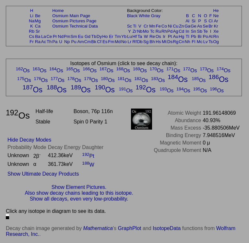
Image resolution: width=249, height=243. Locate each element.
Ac (43, 41)
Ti (134, 26)
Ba (37, 36)
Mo (146, 31)
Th (49, 41)
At (210, 36)
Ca (38, 26)
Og (216, 41)
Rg (175, 41)
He (216, 10)
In (187, 31)
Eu (80, 36)
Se (205, 26)
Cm (87, 41)
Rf (134, 41)
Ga (187, 26)
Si (194, 20)
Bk (93, 41)
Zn (181, 26)
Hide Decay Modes (29, 140)
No (124, 41)
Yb (123, 36)
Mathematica (98, 228)
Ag (175, 31)
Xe (216, 31)
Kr (216, 26)
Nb (140, 31)
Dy (99, 36)
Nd (61, 36)
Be (37, 15)
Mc (200, 41)
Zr (135, 31)
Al (187, 20)
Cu (175, 26)
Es (105, 41)
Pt (170, 36)
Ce (49, 36)
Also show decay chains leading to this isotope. (79, 193)
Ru (158, 31)
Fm (111, 41)
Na (31, 20)
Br (210, 26)
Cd (181, 31)
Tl (187, 36)
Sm (74, 36)
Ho (105, 36)
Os (158, 36)
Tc (152, 31)
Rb (31, 31)
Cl (210, 20)
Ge (193, 26)
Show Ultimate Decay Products (43, 174)
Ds (169, 41)
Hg (181, 36)
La (43, 36)
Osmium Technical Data (75, 26)
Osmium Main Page (71, 15)
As (199, 26)
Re (152, 36)
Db (140, 41)
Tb (93, 36)
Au (175, 36)
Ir (164, 36)
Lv (205, 41)
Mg (38, 20)
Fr (32, 41)
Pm (67, 36)
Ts (210, 41)
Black (132, 15)
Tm (117, 36)
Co (164, 26)
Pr (55, 36)
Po (205, 36)
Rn (216, 36)
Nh (187, 41)
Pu (73, 41)
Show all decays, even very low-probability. (79, 199)
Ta (139, 36)
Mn (152, 26)
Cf (99, 41)
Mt (164, 41)
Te (205, 31)
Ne (216, 15)
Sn (193, 31)
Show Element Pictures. (79, 187)
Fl (193, 41)
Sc (129, 26)
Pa (54, 41)
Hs (158, 41)
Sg (145, 41)
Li (31, 15)
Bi (200, 36)
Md (118, 41)
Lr (130, 41)
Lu (129, 36)
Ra (38, 41)
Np (67, 41)
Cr (146, 26)
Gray (155, 15)
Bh (152, 41)
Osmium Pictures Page (74, 20)
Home (58, 10)
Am (80, 41)
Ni (170, 26)
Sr (38, 31)
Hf (134, 36)
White (144, 15)
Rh (164, 31)
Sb (199, 31)
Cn (181, 41)
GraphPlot (129, 228)
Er (111, 36)
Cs (31, 36)
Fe (158, 26)
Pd (169, 31)
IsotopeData (167, 228)
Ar (216, 20)
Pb (193, 36)
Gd (87, 36)
